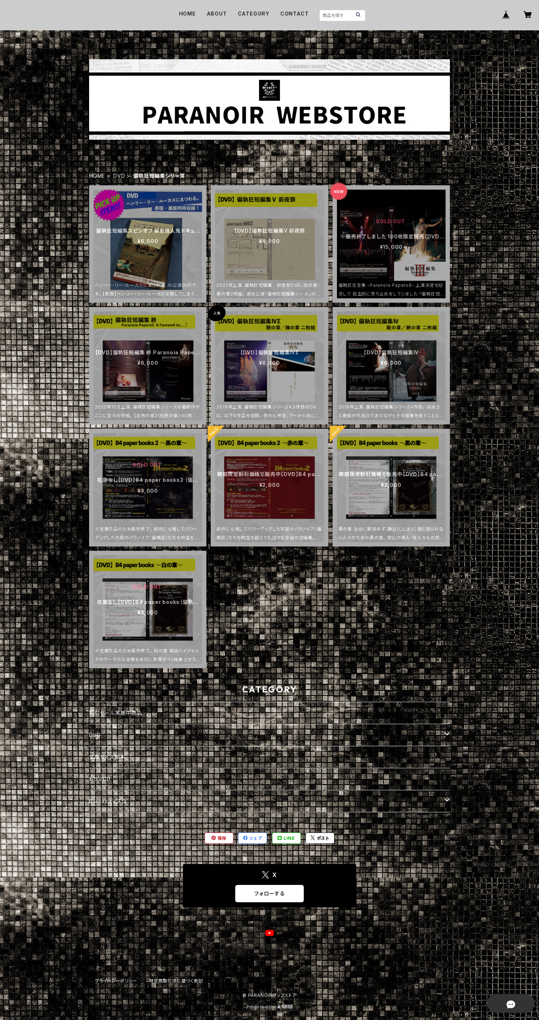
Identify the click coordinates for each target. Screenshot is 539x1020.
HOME (187, 13)
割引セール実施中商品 (115, 713)
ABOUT (217, 13)
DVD (119, 176)
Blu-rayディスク (108, 801)
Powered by (269, 1007)
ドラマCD (100, 779)
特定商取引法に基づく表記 (176, 981)
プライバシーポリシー (116, 981)
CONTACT (294, 13)
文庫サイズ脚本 (107, 757)
